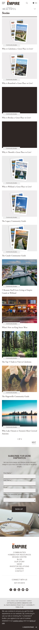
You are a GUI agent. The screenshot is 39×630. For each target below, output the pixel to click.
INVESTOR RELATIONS (19, 566)
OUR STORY (19, 562)
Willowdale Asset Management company (20, 601)
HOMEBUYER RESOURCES (19, 555)
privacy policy (21, 605)
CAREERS (19, 569)
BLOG (19, 559)
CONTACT (19, 571)
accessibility (30, 605)
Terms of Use (19, 607)
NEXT (34, 442)
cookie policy (18, 621)
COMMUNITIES (19, 553)
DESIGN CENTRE (19, 557)
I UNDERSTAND (29, 627)
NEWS (19, 564)
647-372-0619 (19, 583)
